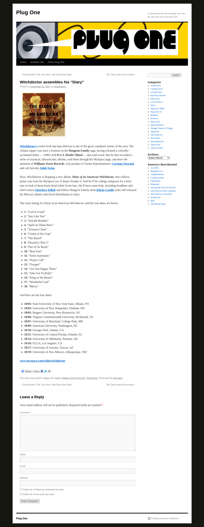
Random (154, 115)
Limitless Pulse (157, 177)
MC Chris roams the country (122, 74)
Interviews (155, 98)
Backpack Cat (156, 171)
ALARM (154, 168)
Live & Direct (156, 102)
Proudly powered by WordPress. (165, 518)
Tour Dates (155, 138)
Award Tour (155, 85)
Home (23, 62)
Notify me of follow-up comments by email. (43, 489)
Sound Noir (155, 197)
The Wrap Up (156, 135)
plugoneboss (60, 86)
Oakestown (155, 181)
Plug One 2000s (157, 108)
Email (22, 466)
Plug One (28, 12)
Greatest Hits (37, 62)
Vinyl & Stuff (156, 148)
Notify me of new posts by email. (39, 494)
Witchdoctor (92, 378)
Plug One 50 (155, 112)
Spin (152, 200)
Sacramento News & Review (163, 187)
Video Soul (155, 144)
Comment (25, 412)
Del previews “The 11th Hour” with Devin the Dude (46, 74)
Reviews (154, 118)
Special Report (156, 125)
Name (23, 454)
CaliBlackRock (157, 174)
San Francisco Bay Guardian (163, 191)
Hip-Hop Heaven (157, 95)
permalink (118, 378)
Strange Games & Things (161, 128)
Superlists (154, 131)
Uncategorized (156, 141)
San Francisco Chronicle (161, 194)
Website (24, 478)
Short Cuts (155, 121)
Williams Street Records (73, 378)
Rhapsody (154, 184)
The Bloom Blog (157, 204)
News (46, 378)
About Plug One (56, 62)
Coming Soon (156, 89)
